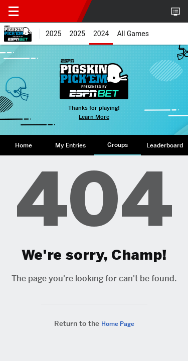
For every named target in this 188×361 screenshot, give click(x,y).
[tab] (23, 145)
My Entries (70, 145)
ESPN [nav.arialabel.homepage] (54, 11)
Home (23, 145)
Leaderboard (164, 145)
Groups (117, 144)
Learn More (94, 117)
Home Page (117, 323)
